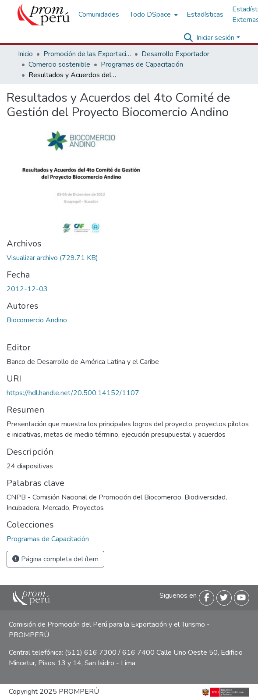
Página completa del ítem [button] (55, 559)
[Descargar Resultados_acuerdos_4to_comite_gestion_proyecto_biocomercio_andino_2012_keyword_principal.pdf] (52, 258)
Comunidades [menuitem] (98, 14)
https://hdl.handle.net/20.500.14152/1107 (73, 393)
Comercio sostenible (59, 64)
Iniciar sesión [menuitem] (215, 38)
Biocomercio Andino (37, 320)
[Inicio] (44, 14)
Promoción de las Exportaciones (87, 54)
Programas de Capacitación (142, 64)
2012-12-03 (27, 289)
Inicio (25, 54)
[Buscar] (188, 37)
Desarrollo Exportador (175, 54)
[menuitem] (153, 14)
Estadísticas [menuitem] (205, 14)
